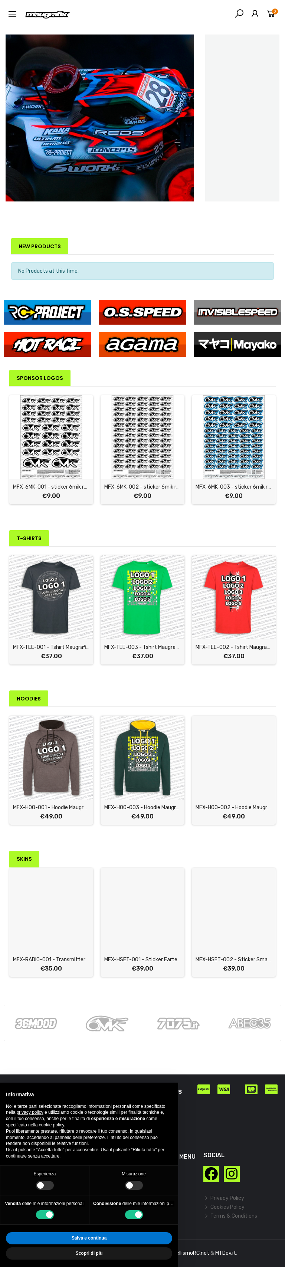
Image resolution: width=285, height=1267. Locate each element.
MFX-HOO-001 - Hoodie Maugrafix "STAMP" (63, 807)
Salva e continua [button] (89, 1238)
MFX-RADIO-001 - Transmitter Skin (54, 959)
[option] (100, 118)
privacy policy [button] (30, 1112)
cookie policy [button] (51, 1125)
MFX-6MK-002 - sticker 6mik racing (146, 487)
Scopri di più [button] (89, 1253)
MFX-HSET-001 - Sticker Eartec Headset (153, 959)
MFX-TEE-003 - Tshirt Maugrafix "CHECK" (153, 647)
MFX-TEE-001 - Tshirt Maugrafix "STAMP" (62, 647)
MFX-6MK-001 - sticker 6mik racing (55, 487)
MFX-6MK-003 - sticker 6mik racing (238, 487)
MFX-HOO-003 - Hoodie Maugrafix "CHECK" (155, 807)
